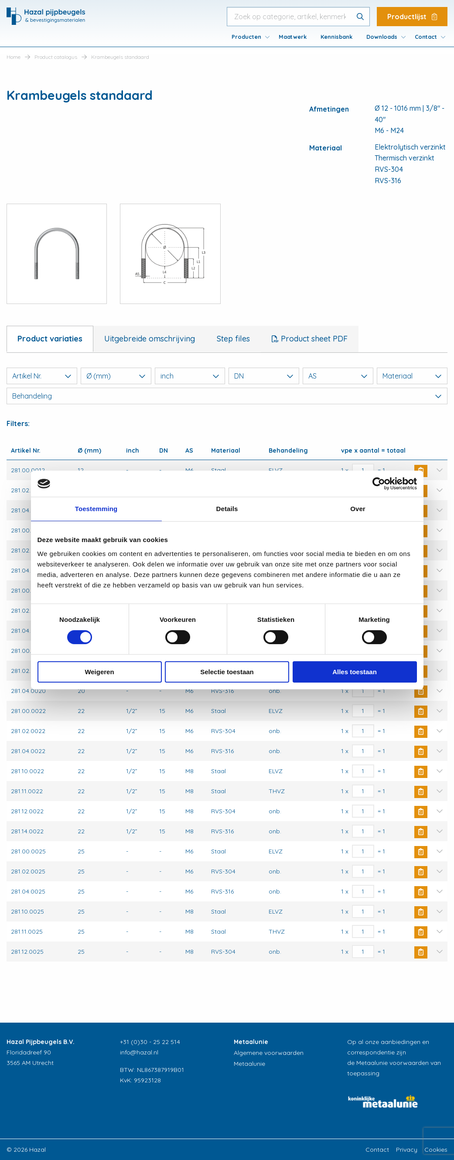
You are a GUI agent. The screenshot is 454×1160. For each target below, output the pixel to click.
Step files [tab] (233, 339)
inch (190, 376)
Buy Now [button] (420, 692)
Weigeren (99, 672)
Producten (246, 36)
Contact (426, 36)
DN (264, 376)
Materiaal (412, 376)
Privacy (406, 1149)
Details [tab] (227, 508)
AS (338, 376)
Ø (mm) (116, 376)
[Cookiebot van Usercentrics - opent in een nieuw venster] (379, 483)
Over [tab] (357, 508)
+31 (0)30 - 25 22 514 (150, 1042)
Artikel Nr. (42, 376)
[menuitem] (248, 36)
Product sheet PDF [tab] (313, 339)
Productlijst (412, 16)
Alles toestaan (354, 672)
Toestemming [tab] (96, 508)
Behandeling (227, 396)
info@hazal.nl (139, 1052)
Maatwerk (293, 36)
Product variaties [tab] (49, 339)
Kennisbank (336, 36)
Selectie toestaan (227, 672)
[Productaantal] (363, 690)
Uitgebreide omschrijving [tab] (149, 339)
